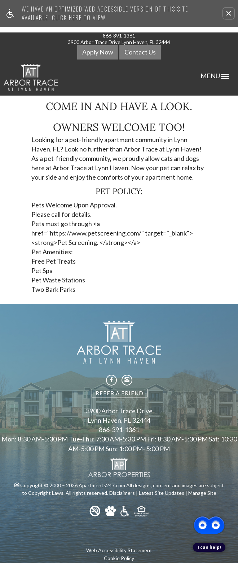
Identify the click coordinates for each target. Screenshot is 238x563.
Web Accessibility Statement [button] (119, 550)
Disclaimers (122, 493)
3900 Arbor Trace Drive (119, 411)
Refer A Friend (120, 393)
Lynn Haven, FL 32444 (119, 420)
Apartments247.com (102, 485)
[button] (228, 13)
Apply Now (97, 52)
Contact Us (140, 52)
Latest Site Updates (161, 493)
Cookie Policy (119, 558)
